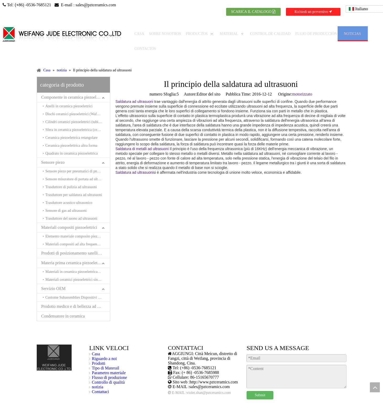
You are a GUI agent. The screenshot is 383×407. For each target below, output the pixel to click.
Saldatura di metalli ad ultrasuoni (142, 136)
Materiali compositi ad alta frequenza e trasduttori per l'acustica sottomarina (77, 232)
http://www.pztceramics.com (214, 369)
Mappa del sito (170, 402)
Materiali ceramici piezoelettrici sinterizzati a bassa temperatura (77, 267)
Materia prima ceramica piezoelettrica (73, 250)
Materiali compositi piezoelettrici (69, 215)
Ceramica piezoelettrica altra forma (71, 133)
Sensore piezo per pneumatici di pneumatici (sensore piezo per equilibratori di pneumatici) (77, 159)
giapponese (315, 402)
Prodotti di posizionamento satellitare (72, 241)
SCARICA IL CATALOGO (253, 12)
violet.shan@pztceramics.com (209, 380)
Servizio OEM (53, 276)
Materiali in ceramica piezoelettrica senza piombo (77, 259)
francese (295, 402)
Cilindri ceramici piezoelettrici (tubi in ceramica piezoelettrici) (77, 110)
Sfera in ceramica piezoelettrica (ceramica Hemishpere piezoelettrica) (77, 117)
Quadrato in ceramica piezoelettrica (71, 141)
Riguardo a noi (104, 346)
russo (332, 402)
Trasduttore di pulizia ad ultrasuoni (71, 175)
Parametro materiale (109, 360)
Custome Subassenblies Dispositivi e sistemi (77, 285)
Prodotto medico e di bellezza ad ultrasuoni (75, 294)
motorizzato (302, 82)
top (375, 387)
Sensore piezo (53, 150)
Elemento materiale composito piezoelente (76, 224)
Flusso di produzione (109, 365)
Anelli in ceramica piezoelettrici (69, 94)
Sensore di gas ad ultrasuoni (66, 198)
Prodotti (98, 351)
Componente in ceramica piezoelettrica (74, 85)
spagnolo (277, 402)
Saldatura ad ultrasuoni (134, 89)
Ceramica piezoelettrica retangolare (71, 125)
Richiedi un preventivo (313, 12)
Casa (96, 341)
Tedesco (259, 402)
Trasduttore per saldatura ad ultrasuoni (73, 182)
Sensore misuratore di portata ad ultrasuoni (77, 167)
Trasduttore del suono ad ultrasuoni (71, 206)
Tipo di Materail (105, 355)
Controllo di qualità (108, 370)
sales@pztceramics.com (96, 5)
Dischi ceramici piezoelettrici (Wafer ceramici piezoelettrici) (77, 102)
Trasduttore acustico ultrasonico (68, 190)
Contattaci (100, 379)
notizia (97, 374)
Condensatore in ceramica (63, 304)
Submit (260, 383)
